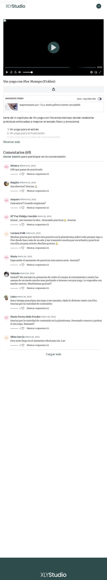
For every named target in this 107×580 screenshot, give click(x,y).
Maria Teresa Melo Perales (25, 316)
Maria (13, 256)
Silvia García (17, 336)
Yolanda (14, 273)
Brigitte (14, 182)
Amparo (15, 199)
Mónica (14, 165)
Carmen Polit (17, 233)
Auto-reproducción (89, 99)
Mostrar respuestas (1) (38, 174)
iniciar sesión (12, 157)
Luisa (13, 296)
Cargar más (53, 354)
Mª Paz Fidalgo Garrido (23, 216)
